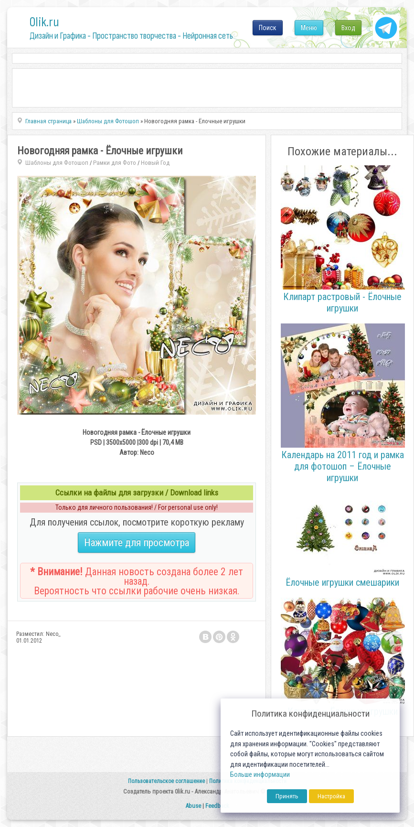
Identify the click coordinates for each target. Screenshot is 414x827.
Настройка (331, 796)
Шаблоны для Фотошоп (56, 162)
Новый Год (155, 162)
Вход (348, 28)
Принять (287, 796)
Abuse (193, 805)
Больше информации (260, 775)
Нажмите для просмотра (136, 542)
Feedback (217, 805)
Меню (309, 28)
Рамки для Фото (114, 162)
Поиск (267, 28)
